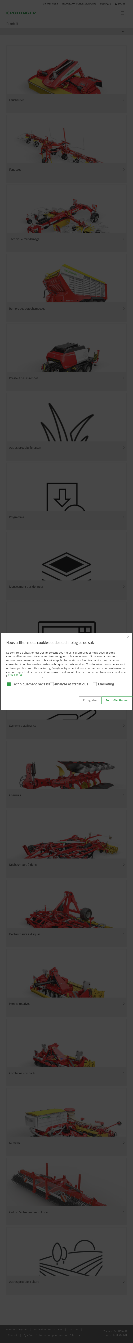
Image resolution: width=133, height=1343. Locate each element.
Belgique (105, 3)
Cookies (73, 1329)
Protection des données (48, 1329)
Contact (12, 1335)
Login (120, 4)
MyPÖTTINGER (50, 3)
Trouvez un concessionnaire (79, 3)
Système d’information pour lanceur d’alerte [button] (51, 1335)
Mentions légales (16, 1329)
